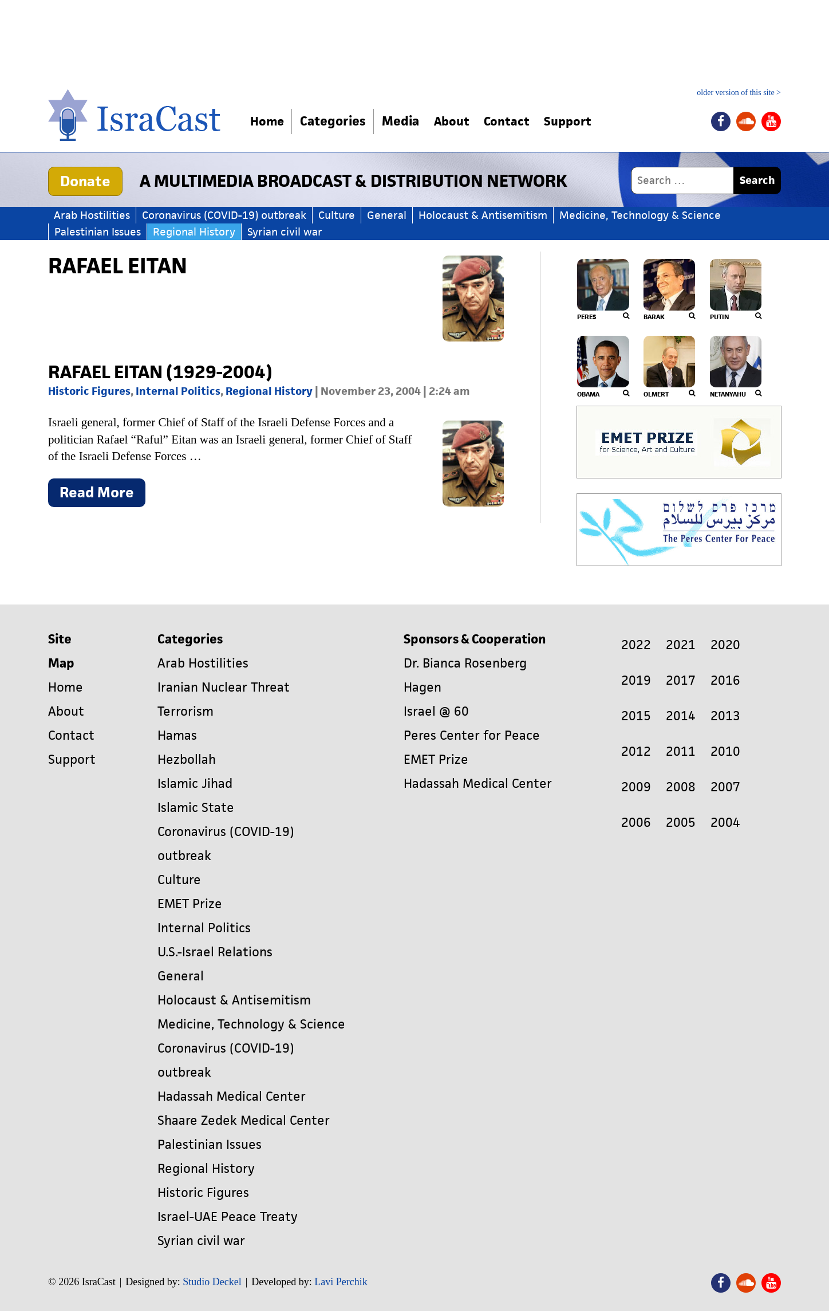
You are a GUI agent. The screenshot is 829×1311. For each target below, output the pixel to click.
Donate (85, 181)
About (457, 121)
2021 (681, 645)
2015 (636, 716)
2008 (681, 787)
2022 (636, 645)
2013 (725, 716)
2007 (725, 787)
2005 (681, 822)
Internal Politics (178, 391)
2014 (681, 716)
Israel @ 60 (436, 711)
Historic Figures (89, 391)
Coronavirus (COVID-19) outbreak (224, 215)
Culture (336, 215)
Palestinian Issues (97, 232)
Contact (515, 121)
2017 (681, 680)
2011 (681, 751)
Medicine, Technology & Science (640, 215)
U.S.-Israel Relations (215, 952)
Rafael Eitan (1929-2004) (160, 371)
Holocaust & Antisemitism (483, 215)
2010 (725, 751)
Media (403, 121)
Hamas (177, 735)
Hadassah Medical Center (231, 1096)
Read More (102, 494)
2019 (636, 680)
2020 (725, 645)
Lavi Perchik (340, 1282)
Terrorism (185, 711)
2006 (636, 822)
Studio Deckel (212, 1282)
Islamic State (195, 807)
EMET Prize (189, 904)
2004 (725, 822)
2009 (636, 787)
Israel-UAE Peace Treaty (227, 1216)
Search (757, 180)
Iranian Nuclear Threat (223, 687)
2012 (636, 751)
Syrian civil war (284, 232)
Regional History (194, 232)
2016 (725, 680)
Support (580, 121)
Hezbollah (186, 759)
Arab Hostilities (92, 215)
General (386, 215)
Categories (335, 121)
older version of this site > (739, 93)
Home (268, 121)
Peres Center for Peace (472, 735)
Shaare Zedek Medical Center (243, 1120)
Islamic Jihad (194, 783)
